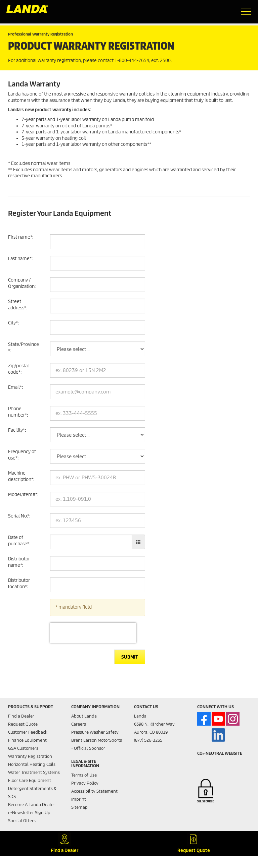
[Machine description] (97, 477)
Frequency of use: (22, 455)
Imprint (78, 799)
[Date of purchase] (91, 542)
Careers (78, 724)
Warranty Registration (30, 756)
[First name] (97, 241)
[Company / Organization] (97, 284)
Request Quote (23, 724)
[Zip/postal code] (97, 370)
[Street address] (97, 306)
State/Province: (23, 348)
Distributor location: (19, 583)
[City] (97, 327)
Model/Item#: (23, 494)
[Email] (97, 391)
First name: (20, 237)
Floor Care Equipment (29, 780)
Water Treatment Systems (34, 772)
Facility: (17, 430)
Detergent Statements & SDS (32, 792)
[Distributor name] (97, 563)
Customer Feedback (27, 732)
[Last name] (97, 263)
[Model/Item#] (97, 499)
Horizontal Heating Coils (31, 764)
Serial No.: (19, 516)
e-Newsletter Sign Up (29, 812)
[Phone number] (97, 413)
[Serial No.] (97, 520)
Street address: (17, 305)
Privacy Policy (84, 783)
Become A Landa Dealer (31, 804)
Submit (129, 657)
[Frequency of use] (97, 456)
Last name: (20, 258)
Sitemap (79, 807)
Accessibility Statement (94, 791)
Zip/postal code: (18, 369)
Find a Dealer (21, 716)
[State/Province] (97, 349)
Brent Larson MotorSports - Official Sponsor (96, 744)
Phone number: (18, 412)
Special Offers (22, 820)
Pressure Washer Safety (95, 732)
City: (13, 323)
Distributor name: (19, 562)
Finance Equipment (27, 740)
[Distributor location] (97, 584)
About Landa (84, 716)
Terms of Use (84, 775)
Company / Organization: (22, 283)
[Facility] (97, 434)
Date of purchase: (19, 541)
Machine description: (21, 476)
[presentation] (93, 633)
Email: (15, 387)
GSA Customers (23, 748)
